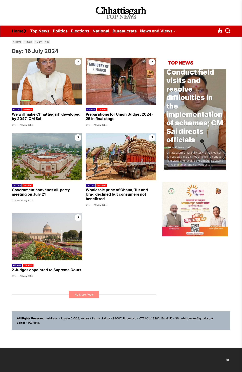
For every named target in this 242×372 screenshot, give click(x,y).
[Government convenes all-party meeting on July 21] (47, 156)
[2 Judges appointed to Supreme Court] (47, 236)
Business (91, 110)
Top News (39, 31)
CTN (14, 125)
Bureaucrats (125, 31)
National (101, 31)
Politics (60, 31)
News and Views (158, 31)
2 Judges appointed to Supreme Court (46, 270)
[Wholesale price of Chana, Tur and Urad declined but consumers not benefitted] (121, 156)
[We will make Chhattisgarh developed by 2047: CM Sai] (47, 81)
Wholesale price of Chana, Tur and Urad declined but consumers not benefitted (117, 194)
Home (19, 31)
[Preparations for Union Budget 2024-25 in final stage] (121, 81)
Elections (80, 31)
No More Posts (84, 294)
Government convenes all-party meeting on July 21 (41, 192)
